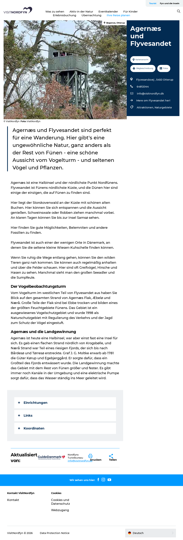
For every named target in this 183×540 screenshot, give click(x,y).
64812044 (143, 86)
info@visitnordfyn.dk (150, 93)
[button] (96, 457)
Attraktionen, (146, 107)
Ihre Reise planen (118, 15)
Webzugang (60, 510)
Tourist (152, 3)
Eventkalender (108, 11)
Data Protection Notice (55, 533)
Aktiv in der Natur (81, 11)
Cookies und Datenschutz (60, 501)
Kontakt (13, 500)
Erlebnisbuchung (64, 15)
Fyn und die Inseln (169, 3)
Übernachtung (91, 15)
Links (25, 416)
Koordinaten (31, 428)
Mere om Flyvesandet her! (153, 100)
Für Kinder (130, 11)
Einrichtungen (32, 403)
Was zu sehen (54, 11)
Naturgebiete (163, 107)
